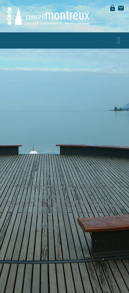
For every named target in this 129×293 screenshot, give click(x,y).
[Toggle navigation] (118, 40)
